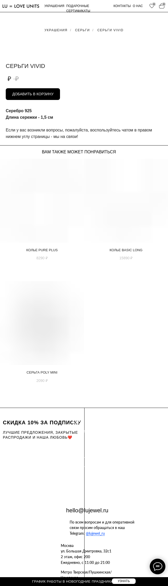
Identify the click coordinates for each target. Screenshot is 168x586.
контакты (122, 6)
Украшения (56, 30)
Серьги (82, 30)
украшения (54, 6)
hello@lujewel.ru (87, 510)
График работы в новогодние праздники (72, 581)
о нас (138, 6)
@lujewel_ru (95, 533)
